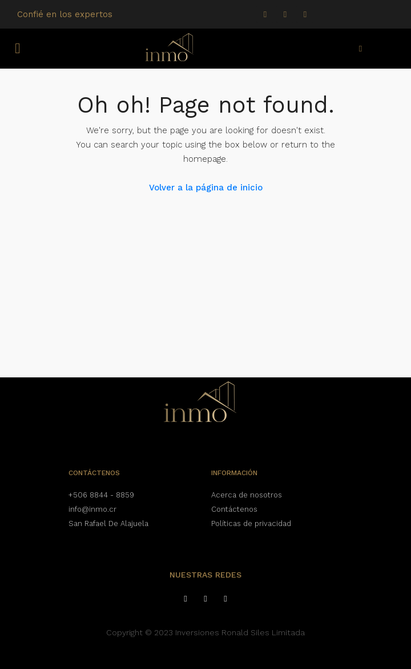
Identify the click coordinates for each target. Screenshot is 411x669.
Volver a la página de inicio (206, 187)
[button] (17, 48)
